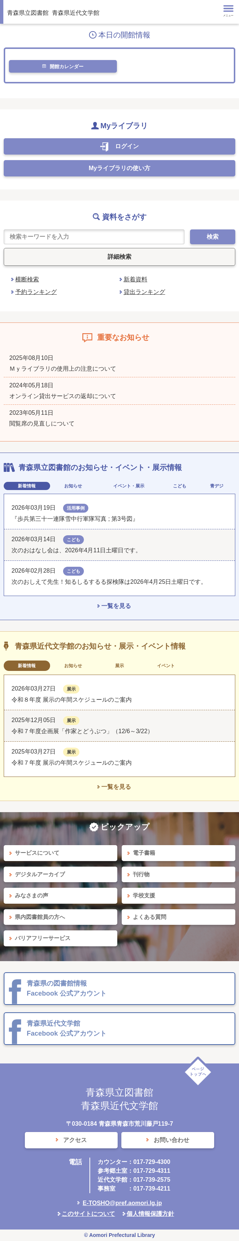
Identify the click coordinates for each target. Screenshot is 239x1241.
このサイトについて (88, 1214)
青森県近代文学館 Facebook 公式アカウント (67, 1028)
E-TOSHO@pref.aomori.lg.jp (122, 1203)
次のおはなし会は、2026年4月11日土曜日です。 (76, 550)
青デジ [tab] (216, 486)
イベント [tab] (166, 665)
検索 (213, 237)
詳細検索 (119, 257)
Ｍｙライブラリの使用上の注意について (62, 368)
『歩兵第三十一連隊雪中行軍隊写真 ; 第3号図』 (75, 519)
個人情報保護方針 (150, 1214)
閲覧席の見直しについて (42, 423)
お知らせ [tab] (73, 486)
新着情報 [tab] (27, 486)
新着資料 (135, 279)
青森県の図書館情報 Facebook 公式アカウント (67, 988)
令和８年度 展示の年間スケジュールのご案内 (72, 699)
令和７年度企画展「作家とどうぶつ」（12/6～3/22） (82, 731)
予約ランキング (36, 292)
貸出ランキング (144, 292)
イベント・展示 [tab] (128, 486)
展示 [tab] (119, 665)
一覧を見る (116, 606)
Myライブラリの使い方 (119, 168)
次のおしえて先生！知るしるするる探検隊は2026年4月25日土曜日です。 (109, 582)
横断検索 (27, 279)
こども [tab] (179, 486)
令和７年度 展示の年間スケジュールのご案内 (72, 763)
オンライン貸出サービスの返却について (62, 396)
